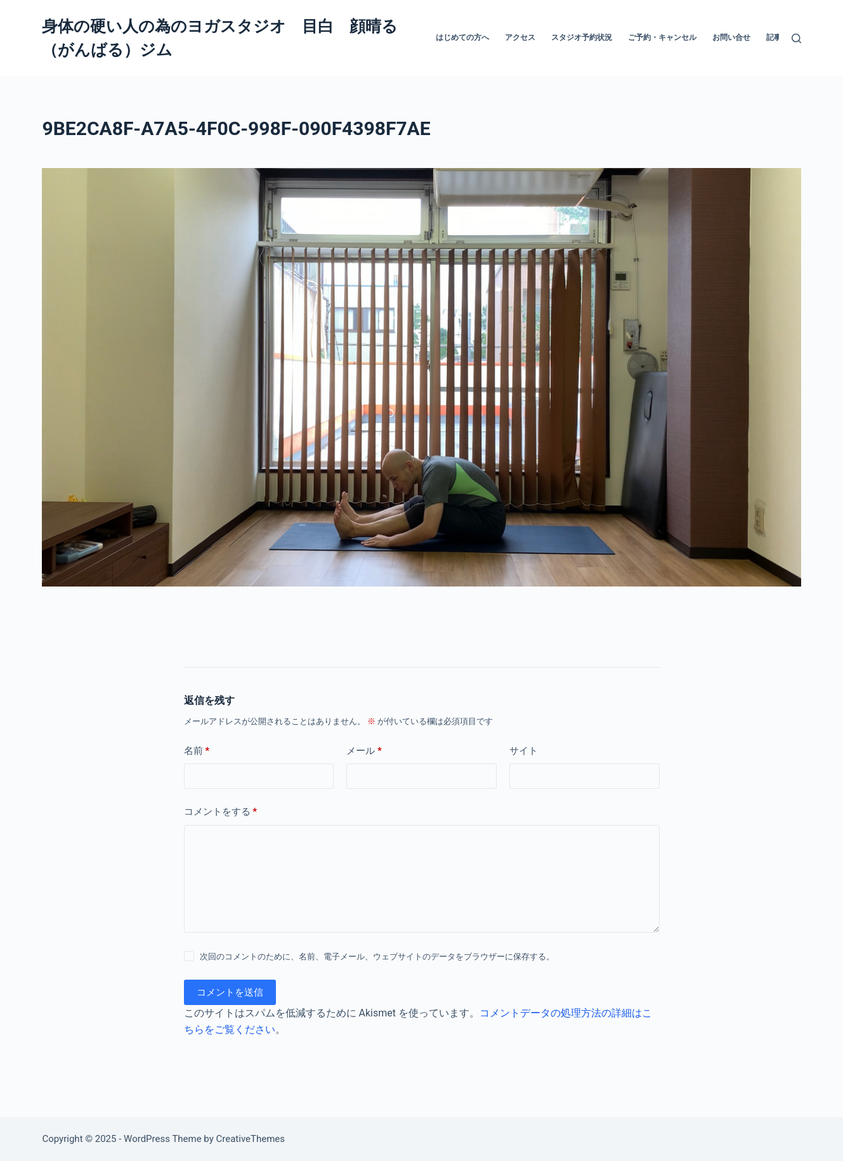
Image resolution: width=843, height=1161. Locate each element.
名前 (197, 751)
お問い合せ (731, 37)
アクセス (520, 37)
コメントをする (221, 812)
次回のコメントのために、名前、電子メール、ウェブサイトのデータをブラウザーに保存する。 (377, 956)
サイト (523, 750)
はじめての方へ (462, 37)
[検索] (796, 38)
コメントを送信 (230, 992)
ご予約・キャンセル (662, 37)
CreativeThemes (250, 1139)
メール (364, 751)
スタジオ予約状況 (581, 37)
